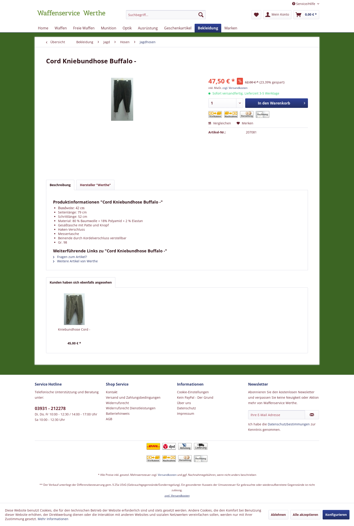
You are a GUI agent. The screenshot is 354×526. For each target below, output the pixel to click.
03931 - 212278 (50, 408)
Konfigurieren (336, 514)
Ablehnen (278, 514)
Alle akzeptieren (305, 514)
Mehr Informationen (53, 519)
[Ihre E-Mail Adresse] (276, 414)
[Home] (43, 28)
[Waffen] (60, 28)
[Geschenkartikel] (178, 28)
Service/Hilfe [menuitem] (304, 4)
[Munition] (108, 28)
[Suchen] (201, 14)
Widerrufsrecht (117, 403)
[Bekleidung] (208, 28)
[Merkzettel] (256, 14)
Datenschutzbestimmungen (289, 424)
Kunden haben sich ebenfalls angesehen (81, 282)
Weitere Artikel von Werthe (75, 261)
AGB (109, 419)
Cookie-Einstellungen (193, 392)
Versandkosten (167, 475)
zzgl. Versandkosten (234, 88)
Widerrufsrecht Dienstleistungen (131, 408)
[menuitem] (166, 17)
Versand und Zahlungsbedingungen (133, 397)
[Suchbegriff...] (166, 14)
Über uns (184, 403)
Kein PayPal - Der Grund (195, 397)
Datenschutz (186, 408)
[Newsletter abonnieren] (312, 414)
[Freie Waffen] (84, 28)
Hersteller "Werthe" (95, 185)
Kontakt (111, 392)
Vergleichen (219, 123)
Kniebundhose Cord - (74, 329)
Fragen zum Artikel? (70, 257)
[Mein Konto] (277, 14)
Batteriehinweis (118, 413)
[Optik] (127, 28)
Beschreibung (60, 185)
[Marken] (230, 28)
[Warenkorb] (306, 14)
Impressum (185, 413)
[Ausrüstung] (148, 28)
